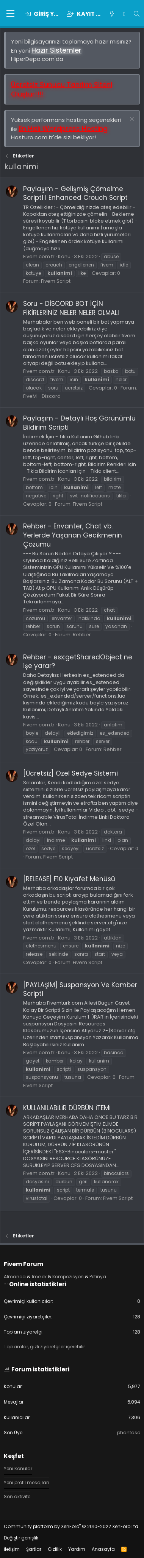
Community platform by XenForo (71, 1526)
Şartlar (33, 1549)
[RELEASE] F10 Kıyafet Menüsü (69, 878)
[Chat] (124, 13)
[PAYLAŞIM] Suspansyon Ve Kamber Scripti (80, 989)
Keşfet (14, 1456)
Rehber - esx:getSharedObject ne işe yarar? (77, 662)
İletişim (12, 1549)
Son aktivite (17, 1496)
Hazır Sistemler (56, 50)
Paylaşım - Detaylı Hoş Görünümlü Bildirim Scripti (79, 423)
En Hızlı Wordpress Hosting (63, 128)
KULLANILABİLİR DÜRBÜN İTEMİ (67, 1107)
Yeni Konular (18, 1469)
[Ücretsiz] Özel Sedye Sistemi (70, 773)
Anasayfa (103, 1549)
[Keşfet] (112, 13)
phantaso (128, 1432)
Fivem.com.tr (39, 256)
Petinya (97, 1276)
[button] (10, 14)
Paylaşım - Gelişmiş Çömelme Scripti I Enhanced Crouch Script (75, 193)
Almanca (15, 1276)
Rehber (82, 634)
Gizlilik (55, 1549)
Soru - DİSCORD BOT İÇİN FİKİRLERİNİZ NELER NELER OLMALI (71, 308)
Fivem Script (55, 281)
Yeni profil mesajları (26, 1482)
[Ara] (136, 13)
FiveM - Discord (42, 396)
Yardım (76, 1549)
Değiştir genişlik (21, 1538)
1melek (39, 1276)
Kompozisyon (68, 1276)
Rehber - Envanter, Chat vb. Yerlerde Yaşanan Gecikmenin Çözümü (72, 535)
